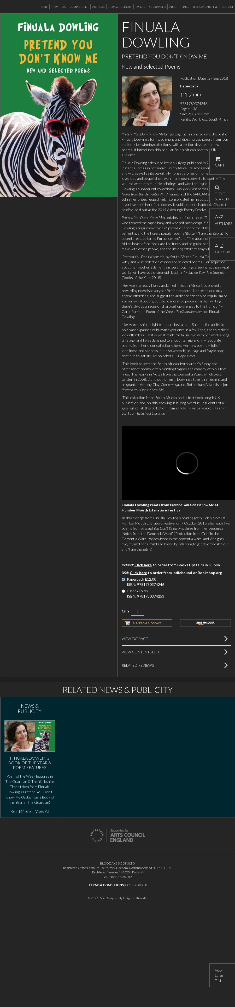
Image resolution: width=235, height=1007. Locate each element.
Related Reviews (138, 665)
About (173, 6)
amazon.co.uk (205, 623)
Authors (98, 6)
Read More (20, 811)
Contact (227, 6)
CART (220, 162)
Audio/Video (157, 6)
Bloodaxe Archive (205, 6)
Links (185, 6)
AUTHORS (222, 220)
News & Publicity (120, 6)
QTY (126, 611)
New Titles (58, 6)
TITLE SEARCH (222, 191)
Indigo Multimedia (135, 898)
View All (42, 811)
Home (43, 6)
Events (140, 6)
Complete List (79, 6)
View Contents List (141, 652)
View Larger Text (220, 975)
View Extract (135, 638)
